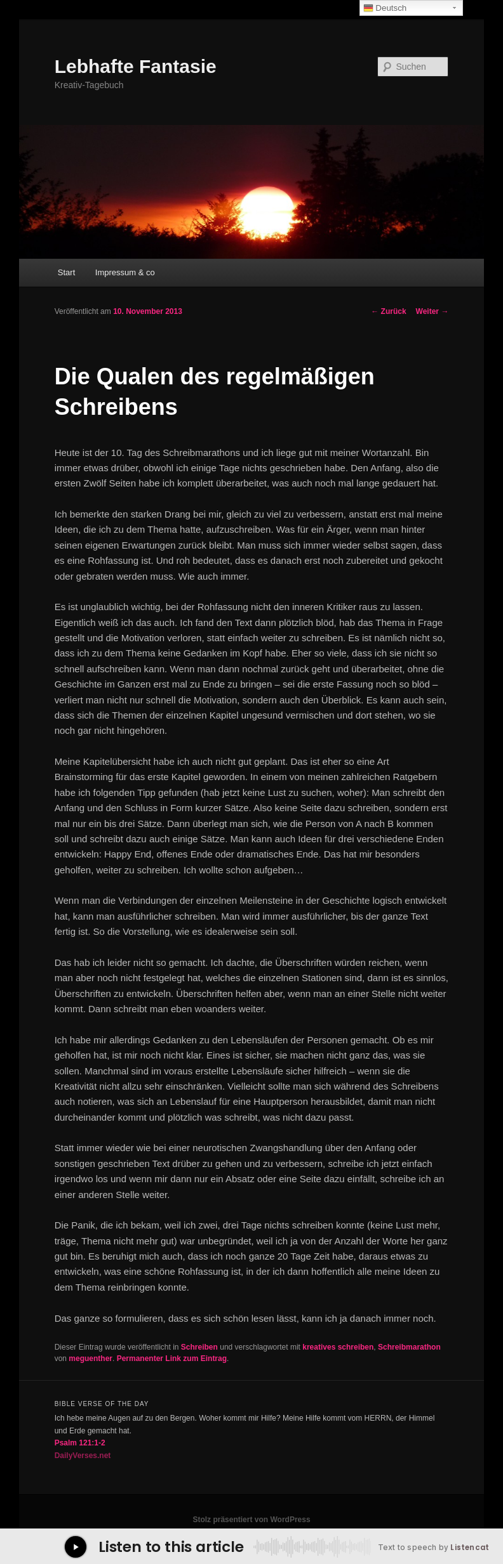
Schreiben (199, 1347)
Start (66, 272)
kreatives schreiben (337, 1347)
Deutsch (385, 8)
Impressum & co (125, 272)
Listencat (469, 1547)
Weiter (432, 311)
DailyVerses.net (83, 1455)
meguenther (90, 1358)
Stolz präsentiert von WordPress (251, 1519)
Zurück (388, 311)
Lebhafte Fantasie (136, 66)
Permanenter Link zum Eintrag (172, 1358)
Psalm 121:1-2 (80, 1442)
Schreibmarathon (409, 1347)
